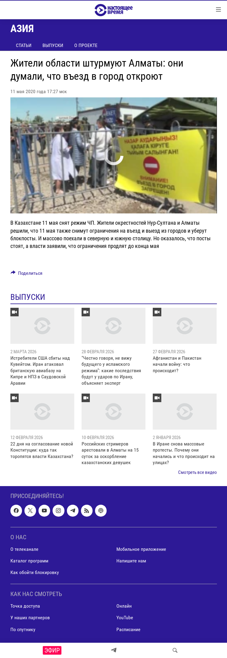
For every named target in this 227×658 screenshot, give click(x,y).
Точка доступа (25, 606)
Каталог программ (29, 561)
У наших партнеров (30, 617)
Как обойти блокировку (34, 572)
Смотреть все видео (197, 472)
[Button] (27, 274)
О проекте (85, 45)
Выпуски (52, 45)
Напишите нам (131, 561)
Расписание (128, 629)
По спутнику (22, 629)
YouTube (124, 617)
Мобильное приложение (141, 549)
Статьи (23, 45)
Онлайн (124, 606)
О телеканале (24, 549)
